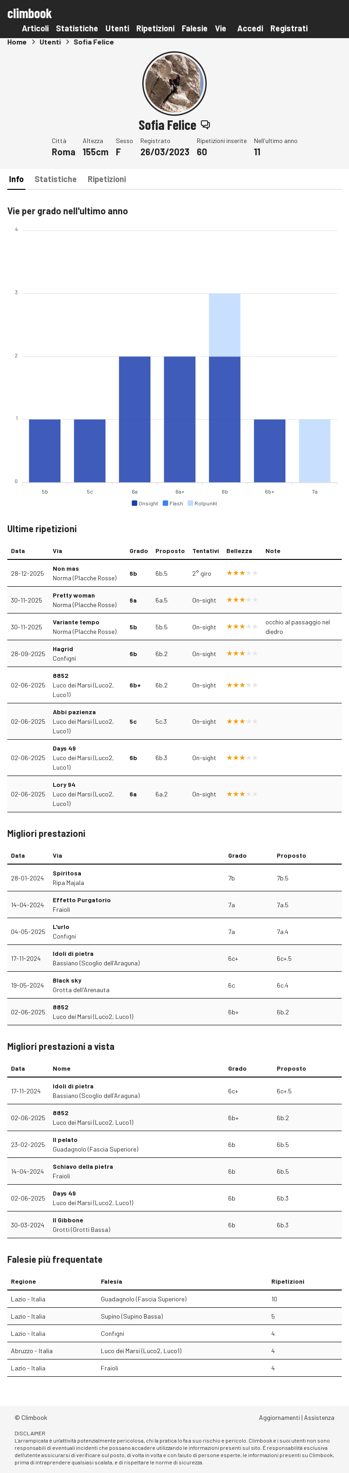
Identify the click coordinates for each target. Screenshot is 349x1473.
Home (17, 41)
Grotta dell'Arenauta (81, 990)
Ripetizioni (155, 28)
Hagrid (63, 648)
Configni (64, 658)
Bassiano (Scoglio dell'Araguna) (96, 963)
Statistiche (77, 28)
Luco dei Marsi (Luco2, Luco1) (83, 689)
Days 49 (64, 748)
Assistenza (319, 1417)
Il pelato (65, 1139)
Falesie (195, 28)
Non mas (66, 568)
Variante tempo (76, 622)
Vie (220, 28)
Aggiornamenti (279, 1417)
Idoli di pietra (73, 953)
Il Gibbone (68, 1220)
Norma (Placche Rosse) (84, 578)
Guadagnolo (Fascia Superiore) (95, 1149)
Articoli (35, 28)
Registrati (289, 28)
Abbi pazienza (74, 712)
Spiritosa (67, 873)
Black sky (67, 980)
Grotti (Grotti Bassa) (81, 1229)
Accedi (250, 28)
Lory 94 (64, 784)
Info (16, 179)
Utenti (117, 28)
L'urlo (61, 926)
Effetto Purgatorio (82, 900)
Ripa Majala (68, 882)
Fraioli (61, 909)
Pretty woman (74, 595)
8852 (61, 675)
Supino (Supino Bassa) (132, 1316)
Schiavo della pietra (83, 1166)
